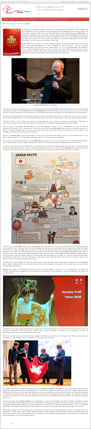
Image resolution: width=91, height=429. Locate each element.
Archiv (64, 19)
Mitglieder (33, 19)
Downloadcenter (54, 19)
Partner (73, 1)
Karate (12, 19)
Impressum (64, 1)
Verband (25, 19)
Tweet (12, 424)
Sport (18, 19)
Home (6, 19)
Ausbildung (43, 19)
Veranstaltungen (83, 1)
